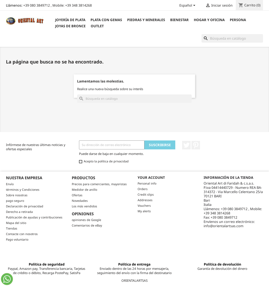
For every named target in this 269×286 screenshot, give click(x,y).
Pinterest (195, 145)
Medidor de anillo (84, 190)
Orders (143, 189)
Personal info (147, 183)
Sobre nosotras (16, 195)
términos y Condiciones (22, 190)
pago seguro (15, 201)
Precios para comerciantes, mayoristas (99, 184)
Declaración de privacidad (24, 206)
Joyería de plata (70, 19)
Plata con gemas (106, 19)
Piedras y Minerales (146, 19)
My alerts (144, 211)
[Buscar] (232, 38)
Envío (10, 184)
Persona (238, 19)
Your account (151, 177)
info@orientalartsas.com (223, 226)
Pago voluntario (17, 239)
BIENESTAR (179, 19)
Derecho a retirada (19, 212)
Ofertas (77, 195)
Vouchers (144, 206)
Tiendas (11, 228)
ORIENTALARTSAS (134, 280)
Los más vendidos (84, 206)
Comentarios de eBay (87, 225)
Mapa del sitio (16, 223)
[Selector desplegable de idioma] (188, 5)
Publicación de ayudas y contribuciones (34, 217)
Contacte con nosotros (22, 234)
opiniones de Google (86, 220)
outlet (97, 26)
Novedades (80, 201)
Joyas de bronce (70, 26)
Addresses (145, 200)
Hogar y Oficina (209, 19)
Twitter (186, 145)
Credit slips (146, 194)
